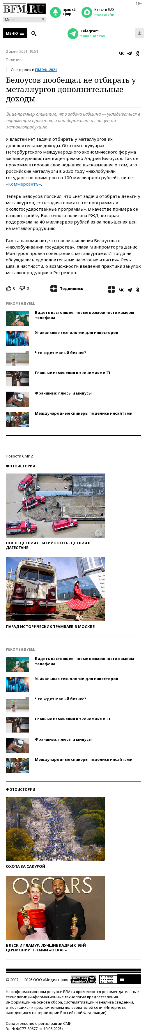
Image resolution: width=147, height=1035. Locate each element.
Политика (15, 59)
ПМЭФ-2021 (46, 69)
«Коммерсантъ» (23, 184)
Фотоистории (20, 466)
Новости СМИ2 (19, 456)
